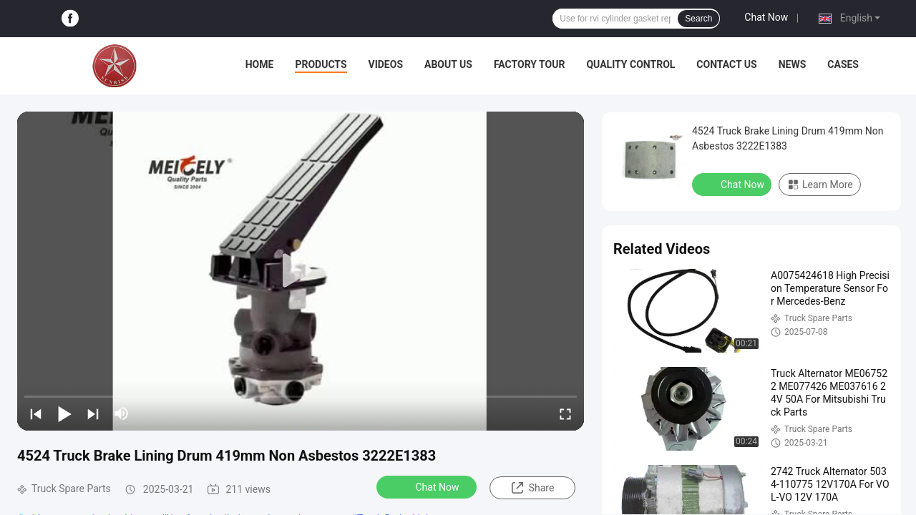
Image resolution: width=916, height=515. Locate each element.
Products (320, 64)
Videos (386, 64)
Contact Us (726, 64)
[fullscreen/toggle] (565, 413)
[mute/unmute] (121, 413)
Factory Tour (529, 64)
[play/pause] (64, 413)
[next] (93, 413)
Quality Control (630, 64)
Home (259, 64)
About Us (448, 64)
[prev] (35, 413)
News (793, 64)
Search (698, 19)
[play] (300, 271)
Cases (843, 64)
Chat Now (766, 17)
